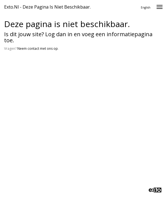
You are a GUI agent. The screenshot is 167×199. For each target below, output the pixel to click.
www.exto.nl (55, 71)
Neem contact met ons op (37, 48)
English (145, 7)
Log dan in (58, 34)
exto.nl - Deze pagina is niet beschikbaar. (47, 7)
